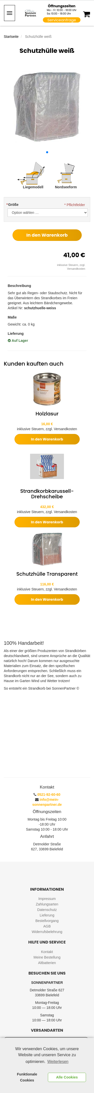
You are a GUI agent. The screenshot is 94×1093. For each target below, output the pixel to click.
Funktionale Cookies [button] (27, 1077)
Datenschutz (47, 910)
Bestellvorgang (47, 921)
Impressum (47, 899)
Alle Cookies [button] (67, 1077)
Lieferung (47, 915)
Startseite (11, 37)
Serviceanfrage (61, 20)
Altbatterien (47, 963)
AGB (47, 926)
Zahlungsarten (47, 904)
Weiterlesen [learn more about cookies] (57, 1061)
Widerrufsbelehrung (47, 932)
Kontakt (47, 952)
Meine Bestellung (47, 957)
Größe (12, 205)
